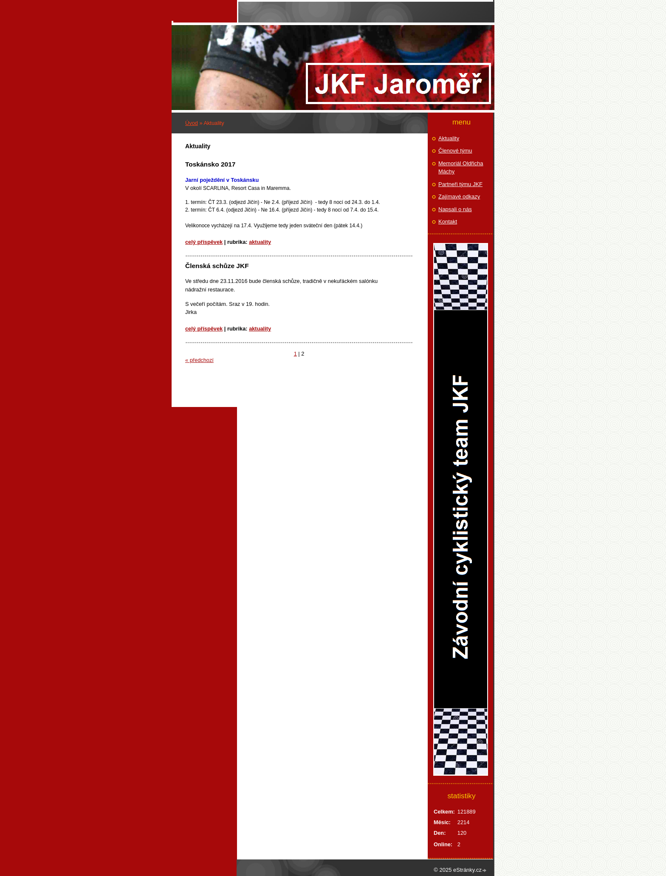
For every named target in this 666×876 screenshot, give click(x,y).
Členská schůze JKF (217, 265)
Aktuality (260, 242)
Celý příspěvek (204, 242)
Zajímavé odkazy (459, 196)
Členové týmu (455, 150)
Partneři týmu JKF (460, 184)
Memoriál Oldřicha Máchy (460, 167)
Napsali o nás (455, 209)
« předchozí (199, 360)
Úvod (191, 123)
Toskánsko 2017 (210, 164)
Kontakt (447, 221)
